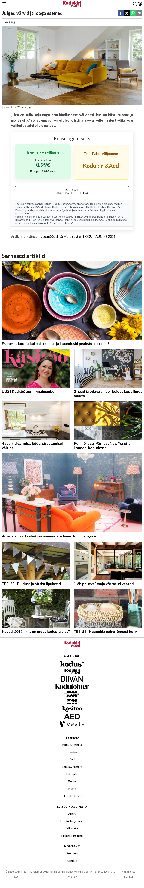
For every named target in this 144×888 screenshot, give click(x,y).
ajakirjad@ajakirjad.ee (76, 871)
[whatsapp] (133, 13)
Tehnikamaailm (75, 207)
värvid (64, 236)
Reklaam (72, 853)
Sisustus (72, 752)
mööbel (52, 236)
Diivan (47, 207)
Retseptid (72, 774)
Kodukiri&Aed (34, 207)
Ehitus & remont (72, 766)
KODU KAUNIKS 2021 (99, 236)
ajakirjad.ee (97, 219)
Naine (72, 788)
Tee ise (72, 781)
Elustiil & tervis (72, 796)
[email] (139, 13)
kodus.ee (66, 203)
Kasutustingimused (72, 821)
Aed (119, 207)
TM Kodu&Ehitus (96, 207)
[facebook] (121, 13)
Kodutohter (59, 207)
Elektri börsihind (72, 835)
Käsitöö (111, 207)
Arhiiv (72, 813)
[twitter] (127, 13)
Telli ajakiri (72, 828)
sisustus (76, 236)
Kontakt (72, 860)
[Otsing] (135, 4)
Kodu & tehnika (72, 744)
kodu (42, 236)
